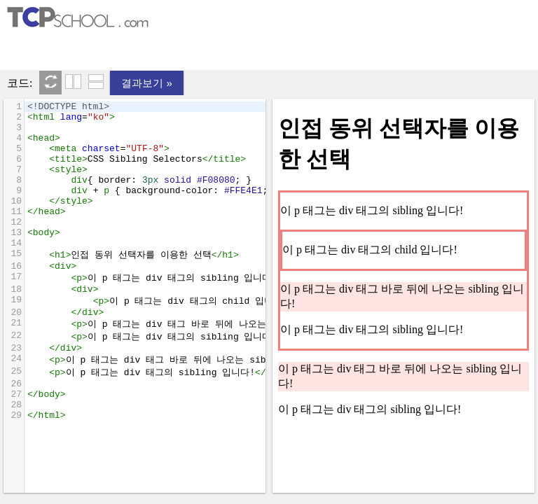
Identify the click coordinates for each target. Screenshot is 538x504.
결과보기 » (146, 83)
